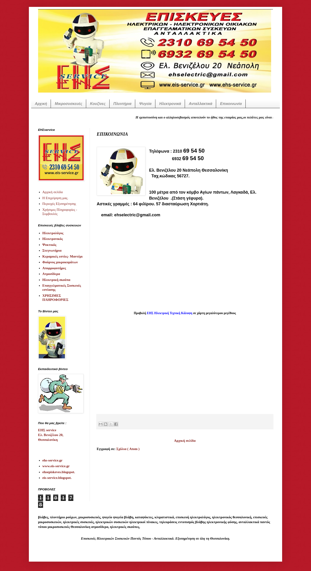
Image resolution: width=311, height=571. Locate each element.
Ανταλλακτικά (200, 104)
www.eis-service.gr (56, 466)
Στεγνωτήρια (52, 250)
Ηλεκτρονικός (52, 239)
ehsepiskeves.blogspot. (58, 472)
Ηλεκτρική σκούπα (56, 280)
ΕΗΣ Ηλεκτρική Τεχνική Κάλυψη (169, 313)
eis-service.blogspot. (57, 478)
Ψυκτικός (49, 245)
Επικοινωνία (231, 104)
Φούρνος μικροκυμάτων (60, 262)
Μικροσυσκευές (68, 104)
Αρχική (41, 104)
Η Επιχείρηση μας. (55, 198)
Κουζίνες (98, 104)
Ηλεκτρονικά (170, 104)
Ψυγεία (145, 104)
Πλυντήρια (122, 104)
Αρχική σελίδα (185, 440)
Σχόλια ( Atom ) (127, 449)
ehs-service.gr (52, 460)
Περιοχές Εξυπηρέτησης (59, 204)
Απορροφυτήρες (54, 268)
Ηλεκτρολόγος (52, 233)
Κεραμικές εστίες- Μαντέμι (62, 256)
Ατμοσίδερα (51, 274)
